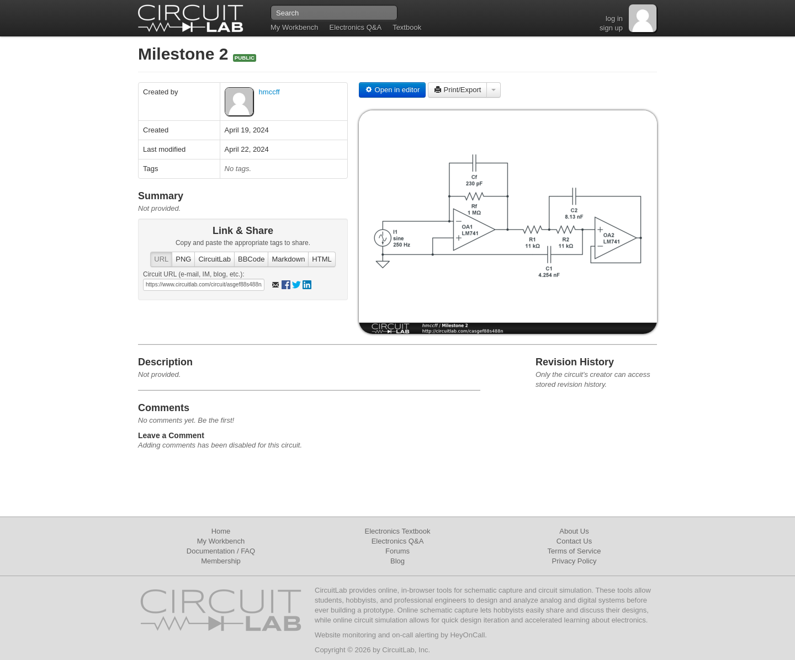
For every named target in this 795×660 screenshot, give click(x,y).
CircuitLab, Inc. (406, 650)
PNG (183, 259)
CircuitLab (214, 259)
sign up (611, 28)
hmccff (269, 92)
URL (161, 259)
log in (614, 18)
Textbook (407, 27)
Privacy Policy (574, 561)
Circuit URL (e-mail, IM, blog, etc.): (194, 274)
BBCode (251, 259)
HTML (321, 259)
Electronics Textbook (398, 531)
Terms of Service (574, 551)
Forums (397, 551)
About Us (574, 531)
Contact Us (574, 541)
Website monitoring (345, 635)
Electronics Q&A (355, 27)
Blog (397, 561)
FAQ (248, 551)
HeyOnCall (467, 635)
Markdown (288, 259)
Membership (221, 561)
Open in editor (392, 90)
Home (221, 531)
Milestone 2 (185, 54)
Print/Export (457, 90)
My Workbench (294, 27)
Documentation (211, 551)
